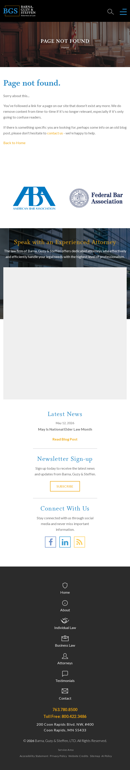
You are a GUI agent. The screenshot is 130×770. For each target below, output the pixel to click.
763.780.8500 (65, 709)
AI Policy (106, 756)
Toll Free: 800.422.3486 (64, 716)
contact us (55, 133)
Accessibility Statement (34, 756)
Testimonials (65, 680)
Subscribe (65, 486)
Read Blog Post (65, 439)
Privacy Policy (58, 756)
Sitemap (95, 756)
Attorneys (65, 663)
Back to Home (14, 143)
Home (65, 47)
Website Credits (78, 756)
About (65, 610)
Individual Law (65, 627)
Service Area (66, 749)
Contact (65, 698)
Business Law (65, 645)
